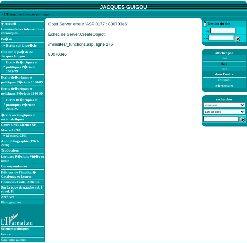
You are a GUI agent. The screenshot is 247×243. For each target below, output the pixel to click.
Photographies (11, 202)
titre (224, 58)
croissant (224, 79)
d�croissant (224, 86)
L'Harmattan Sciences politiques (27, 14)
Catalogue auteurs (13, 239)
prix (224, 69)
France (6, 234)
